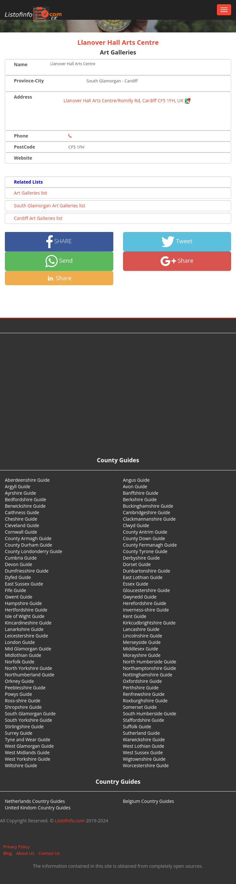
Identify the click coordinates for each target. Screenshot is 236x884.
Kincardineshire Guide (28, 623)
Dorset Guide (137, 564)
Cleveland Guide (22, 525)
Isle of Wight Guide (24, 616)
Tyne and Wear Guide (27, 739)
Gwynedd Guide (140, 597)
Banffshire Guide (141, 493)
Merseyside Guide (142, 642)
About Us (25, 853)
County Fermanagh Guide (150, 545)
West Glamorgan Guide (29, 746)
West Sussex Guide (143, 752)
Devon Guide (18, 564)
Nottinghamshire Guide (148, 675)
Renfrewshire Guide (144, 694)
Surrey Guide (18, 733)
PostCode (24, 147)
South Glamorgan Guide (30, 713)
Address (23, 97)
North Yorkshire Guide (28, 668)
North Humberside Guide (149, 662)
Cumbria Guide (21, 558)
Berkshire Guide (140, 499)
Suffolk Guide (137, 726)
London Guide (20, 642)
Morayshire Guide (142, 655)
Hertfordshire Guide (26, 610)
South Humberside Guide (149, 713)
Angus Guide (136, 480)
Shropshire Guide (23, 707)
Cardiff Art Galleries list (38, 218)
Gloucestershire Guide (146, 590)
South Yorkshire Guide (28, 720)
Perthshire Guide (141, 687)
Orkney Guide (19, 681)
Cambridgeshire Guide (146, 512)
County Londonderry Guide (33, 551)
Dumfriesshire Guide (27, 571)
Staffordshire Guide (143, 720)
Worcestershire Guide (146, 765)
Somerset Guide (140, 707)
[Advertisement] (118, 385)
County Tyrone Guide (145, 551)
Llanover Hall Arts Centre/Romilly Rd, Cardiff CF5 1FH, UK (127, 100)
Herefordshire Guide (144, 603)
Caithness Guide (22, 512)
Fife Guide (15, 590)
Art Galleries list (30, 193)
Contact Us (49, 853)
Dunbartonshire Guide (146, 571)
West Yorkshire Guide (27, 759)
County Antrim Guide (145, 532)
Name (21, 64)
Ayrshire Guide (20, 493)
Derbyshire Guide (141, 558)
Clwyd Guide (136, 525)
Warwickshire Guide (144, 739)
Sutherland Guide (141, 733)
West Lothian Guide (143, 746)
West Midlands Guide (27, 752)
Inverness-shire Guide (146, 610)
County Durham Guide (28, 545)
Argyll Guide (17, 486)
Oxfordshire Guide (142, 681)
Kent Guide (134, 616)
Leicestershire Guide (26, 636)
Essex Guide (136, 584)
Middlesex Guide (140, 649)
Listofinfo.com (70, 820)
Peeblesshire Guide (25, 687)
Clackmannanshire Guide (149, 519)
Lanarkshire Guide (24, 629)
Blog (7, 853)
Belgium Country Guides (148, 801)
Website (23, 158)
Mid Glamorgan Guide (28, 649)
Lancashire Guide (141, 629)
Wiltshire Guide (21, 765)
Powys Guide (18, 694)
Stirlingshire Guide (24, 726)
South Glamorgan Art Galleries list (49, 205)
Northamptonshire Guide (149, 668)
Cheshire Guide (21, 519)
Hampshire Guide (23, 603)
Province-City (29, 81)
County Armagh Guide (28, 538)
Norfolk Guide (19, 662)
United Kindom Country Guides (38, 808)
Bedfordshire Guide (25, 499)
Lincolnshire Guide (142, 636)
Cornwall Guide (21, 532)
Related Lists (28, 182)
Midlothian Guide (23, 655)
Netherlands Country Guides (35, 801)
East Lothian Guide (143, 577)
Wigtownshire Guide (144, 759)
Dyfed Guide (18, 577)
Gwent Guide (18, 597)
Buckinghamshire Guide (148, 506)
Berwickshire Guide (25, 506)
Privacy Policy (16, 847)
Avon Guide (135, 486)
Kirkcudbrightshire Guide (149, 623)
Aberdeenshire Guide (27, 480)
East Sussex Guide (24, 584)
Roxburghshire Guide (145, 700)
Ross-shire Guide (22, 700)
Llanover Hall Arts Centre (118, 42)
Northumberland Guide (29, 675)
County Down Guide (144, 538)
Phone (21, 136)
